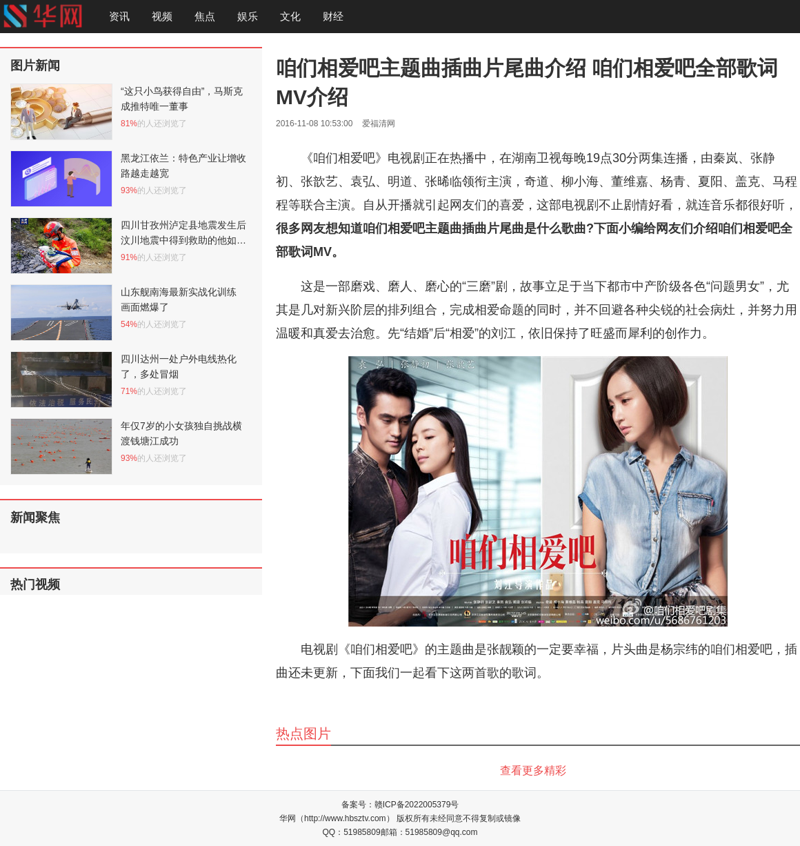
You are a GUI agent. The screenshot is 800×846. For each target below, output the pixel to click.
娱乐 (247, 16)
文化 (290, 16)
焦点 (204, 16)
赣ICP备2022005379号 (416, 804)
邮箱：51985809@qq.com (429, 832)
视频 (162, 16)
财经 (333, 16)
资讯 (119, 16)
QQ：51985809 (352, 832)
